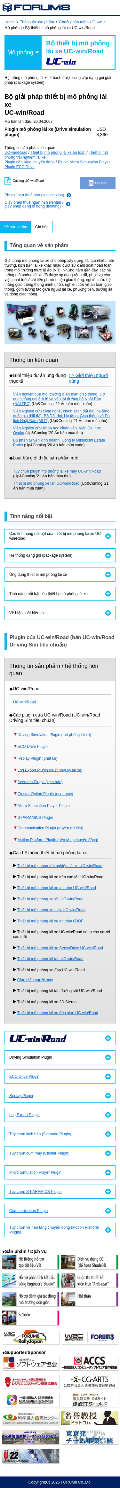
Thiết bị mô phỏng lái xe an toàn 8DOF (50, 921)
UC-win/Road (15, 152)
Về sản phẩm (15, 227)
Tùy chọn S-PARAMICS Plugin (35, 1191)
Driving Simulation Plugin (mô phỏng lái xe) (54, 734)
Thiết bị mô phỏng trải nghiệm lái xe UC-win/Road (59, 866)
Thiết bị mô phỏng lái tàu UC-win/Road (50, 959)
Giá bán (42, 227)
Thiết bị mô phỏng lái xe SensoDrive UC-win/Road (60, 948)
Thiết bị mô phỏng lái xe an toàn (57, 152)
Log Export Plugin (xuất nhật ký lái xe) (50, 770)
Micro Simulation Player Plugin (44, 805)
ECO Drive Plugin (33, 746)
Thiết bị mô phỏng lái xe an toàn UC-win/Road (56, 888)
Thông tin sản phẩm (37, 22)
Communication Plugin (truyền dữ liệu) (50, 828)
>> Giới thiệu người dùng (88, 378)
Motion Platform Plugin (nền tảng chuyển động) (58, 840)
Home (9, 22)
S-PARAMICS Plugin (35, 817)
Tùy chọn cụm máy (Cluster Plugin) (39, 1153)
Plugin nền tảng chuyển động (29, 162)
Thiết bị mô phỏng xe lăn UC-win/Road (46, 483)
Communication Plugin (28, 1211)
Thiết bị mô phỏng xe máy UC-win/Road (51, 910)
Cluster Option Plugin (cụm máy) (45, 793)
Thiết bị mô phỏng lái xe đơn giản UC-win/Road (57, 1013)
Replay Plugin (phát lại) (37, 758)
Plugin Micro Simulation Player (84, 162)
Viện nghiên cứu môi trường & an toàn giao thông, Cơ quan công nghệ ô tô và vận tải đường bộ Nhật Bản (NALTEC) (59, 399)
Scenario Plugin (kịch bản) (40, 781)
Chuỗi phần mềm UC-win (80, 22)
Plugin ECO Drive (19, 167)
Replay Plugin (21, 1095)
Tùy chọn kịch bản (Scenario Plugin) (40, 1134)
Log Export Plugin (24, 1115)
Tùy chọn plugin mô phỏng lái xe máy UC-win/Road (57, 471)
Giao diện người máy (35, 980)
